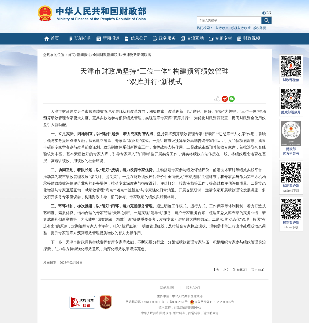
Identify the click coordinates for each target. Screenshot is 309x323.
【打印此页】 (239, 269)
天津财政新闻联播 (137, 55)
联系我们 (193, 288)
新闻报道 (107, 38)
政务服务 (164, 38)
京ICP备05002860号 (174, 302)
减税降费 (259, 28)
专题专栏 (220, 38)
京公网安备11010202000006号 (212, 302)
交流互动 (192, 38)
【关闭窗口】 (257, 269)
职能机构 (79, 38)
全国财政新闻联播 (107, 55)
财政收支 (222, 28)
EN (268, 13)
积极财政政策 (241, 28)
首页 (51, 38)
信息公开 (136, 38)
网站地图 (167, 288)
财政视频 (248, 38)
